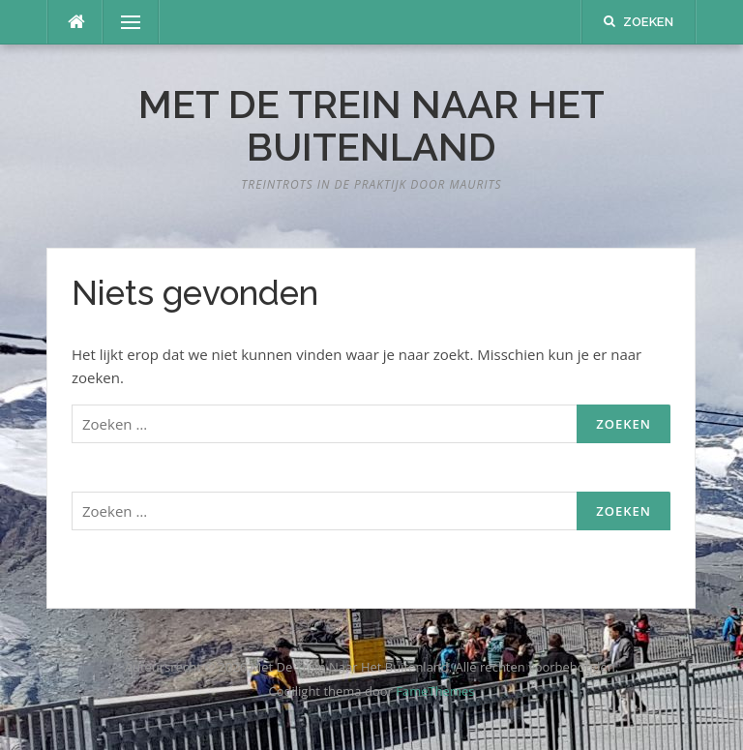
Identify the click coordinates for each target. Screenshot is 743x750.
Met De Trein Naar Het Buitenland (371, 125)
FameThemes (435, 691)
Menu (123, 22)
